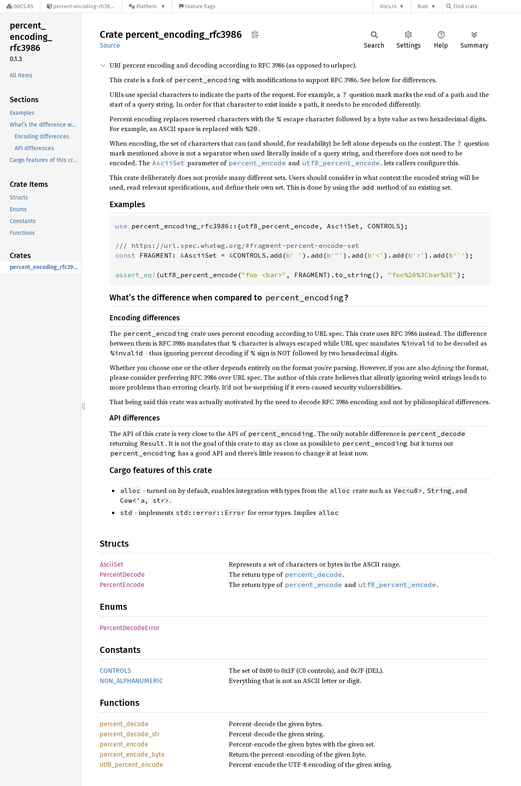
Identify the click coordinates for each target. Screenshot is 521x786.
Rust (423, 6)
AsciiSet (111, 564)
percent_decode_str (130, 734)
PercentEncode (122, 585)
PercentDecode (122, 574)
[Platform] (147, 6)
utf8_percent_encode (131, 764)
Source (110, 45)
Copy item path (255, 34)
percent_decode (124, 724)
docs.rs (388, 6)
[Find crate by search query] (487, 6)
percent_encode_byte (132, 754)
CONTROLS (115, 670)
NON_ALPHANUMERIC (131, 681)
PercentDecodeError (130, 628)
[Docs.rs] (20, 6)
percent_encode (124, 744)
